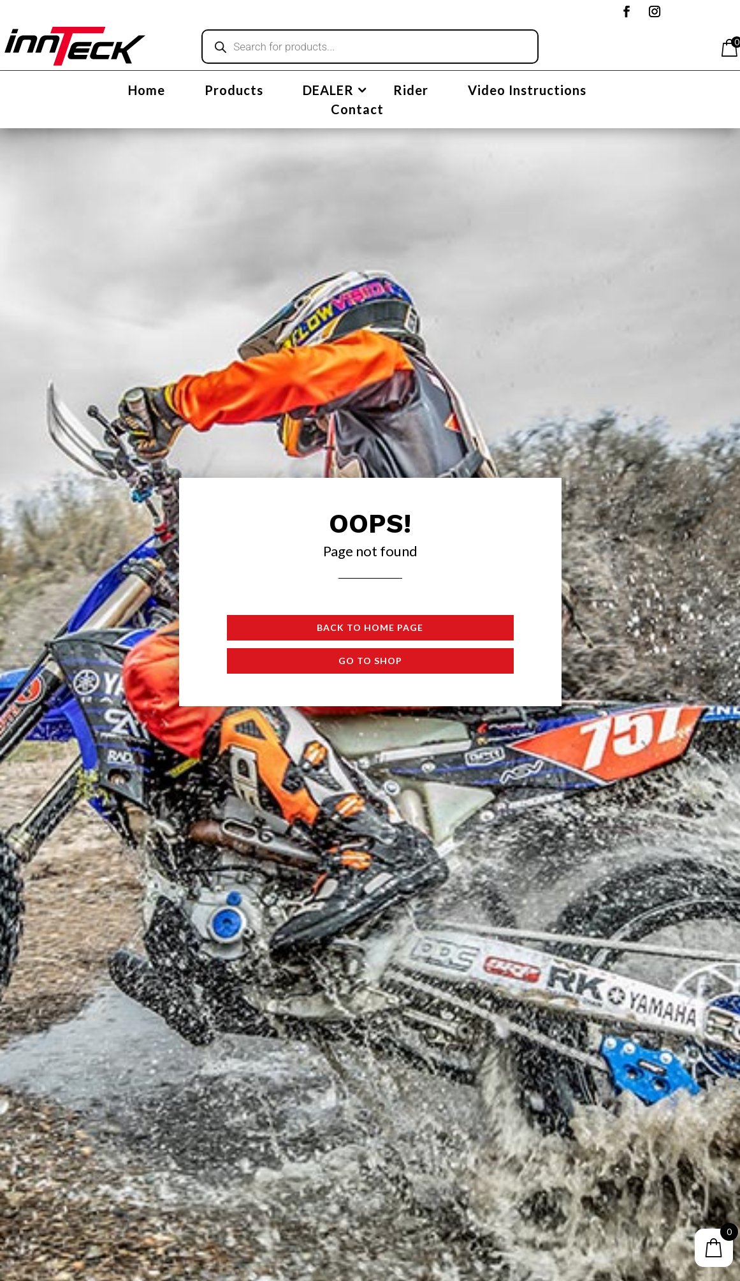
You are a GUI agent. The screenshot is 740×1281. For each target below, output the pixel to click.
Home (146, 91)
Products (234, 91)
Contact (357, 111)
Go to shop (370, 660)
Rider (410, 91)
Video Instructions (527, 91)
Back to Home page (370, 627)
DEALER (328, 91)
